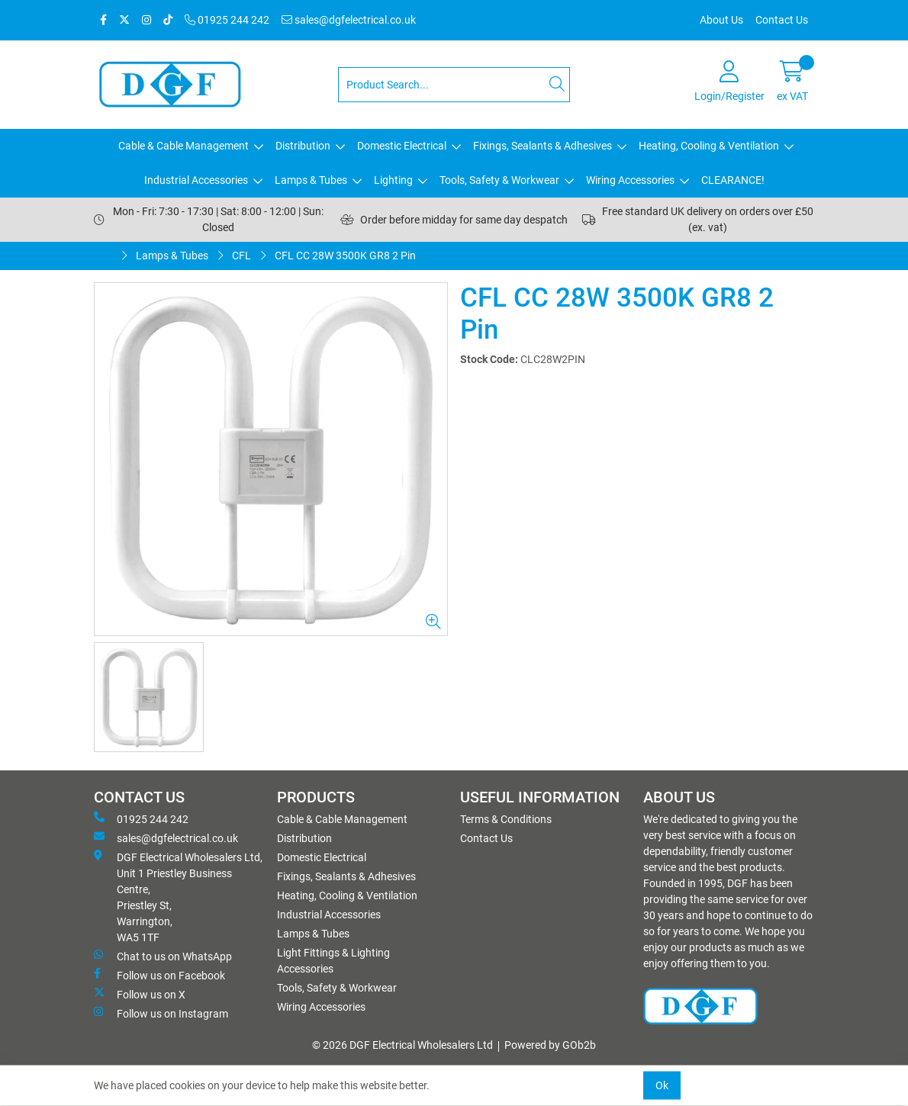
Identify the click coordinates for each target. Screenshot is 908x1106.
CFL (241, 255)
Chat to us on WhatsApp (163, 956)
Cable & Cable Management (183, 146)
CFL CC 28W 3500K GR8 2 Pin (345, 255)
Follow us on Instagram (161, 1013)
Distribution (302, 146)
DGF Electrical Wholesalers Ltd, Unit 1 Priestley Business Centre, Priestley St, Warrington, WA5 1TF (178, 897)
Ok (661, 1085)
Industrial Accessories (196, 180)
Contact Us (781, 20)
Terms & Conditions (506, 819)
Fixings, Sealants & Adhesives (542, 146)
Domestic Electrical (401, 146)
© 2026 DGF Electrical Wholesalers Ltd (402, 1045)
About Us (721, 20)
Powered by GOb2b (550, 1045)
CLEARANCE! (733, 180)
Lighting (393, 180)
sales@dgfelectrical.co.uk (349, 20)
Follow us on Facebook (159, 975)
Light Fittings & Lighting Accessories (333, 961)
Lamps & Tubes (311, 180)
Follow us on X (139, 994)
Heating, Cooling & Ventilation (709, 146)
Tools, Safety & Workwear (499, 180)
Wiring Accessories (630, 180)
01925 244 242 (227, 20)
